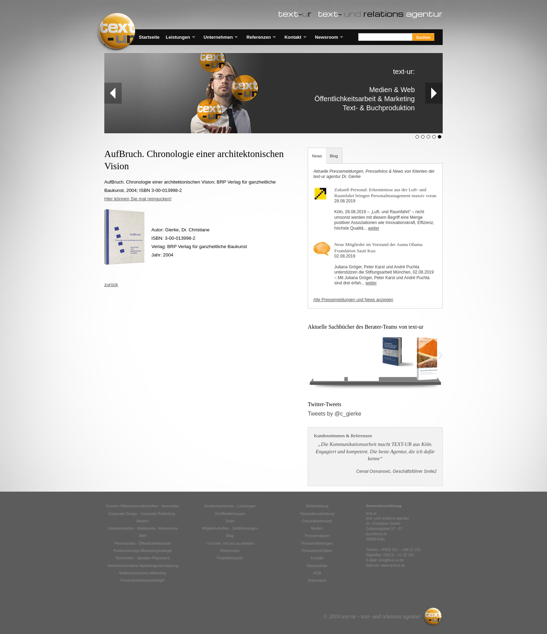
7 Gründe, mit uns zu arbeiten (229, 543)
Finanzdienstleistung (317, 514)
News (317, 156)
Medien (317, 528)
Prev (109, 93)
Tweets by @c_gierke (334, 414)
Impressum (317, 580)
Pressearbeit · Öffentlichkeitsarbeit (142, 543)
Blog (334, 156)
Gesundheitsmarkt (317, 521)
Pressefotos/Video (317, 551)
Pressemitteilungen (317, 543)
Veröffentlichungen (230, 514)
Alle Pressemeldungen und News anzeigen (353, 299)
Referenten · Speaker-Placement (142, 558)
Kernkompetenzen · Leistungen (230, 506)
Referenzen (258, 37)
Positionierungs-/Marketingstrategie (142, 551)
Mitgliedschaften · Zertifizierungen (229, 528)
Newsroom (326, 37)
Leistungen (178, 37)
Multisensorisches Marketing (142, 573)
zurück (111, 284)
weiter (373, 228)
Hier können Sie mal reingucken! (138, 198)
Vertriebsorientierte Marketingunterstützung (142, 566)
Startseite (149, 37)
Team (229, 521)
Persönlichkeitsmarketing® (143, 580)
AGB (317, 573)
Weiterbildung (317, 506)
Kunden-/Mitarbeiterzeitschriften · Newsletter (142, 506)
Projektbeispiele (230, 558)
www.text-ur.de (393, 565)
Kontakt (292, 37)
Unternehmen (218, 37)
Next (433, 93)
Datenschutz (317, 566)
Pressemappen (317, 536)
